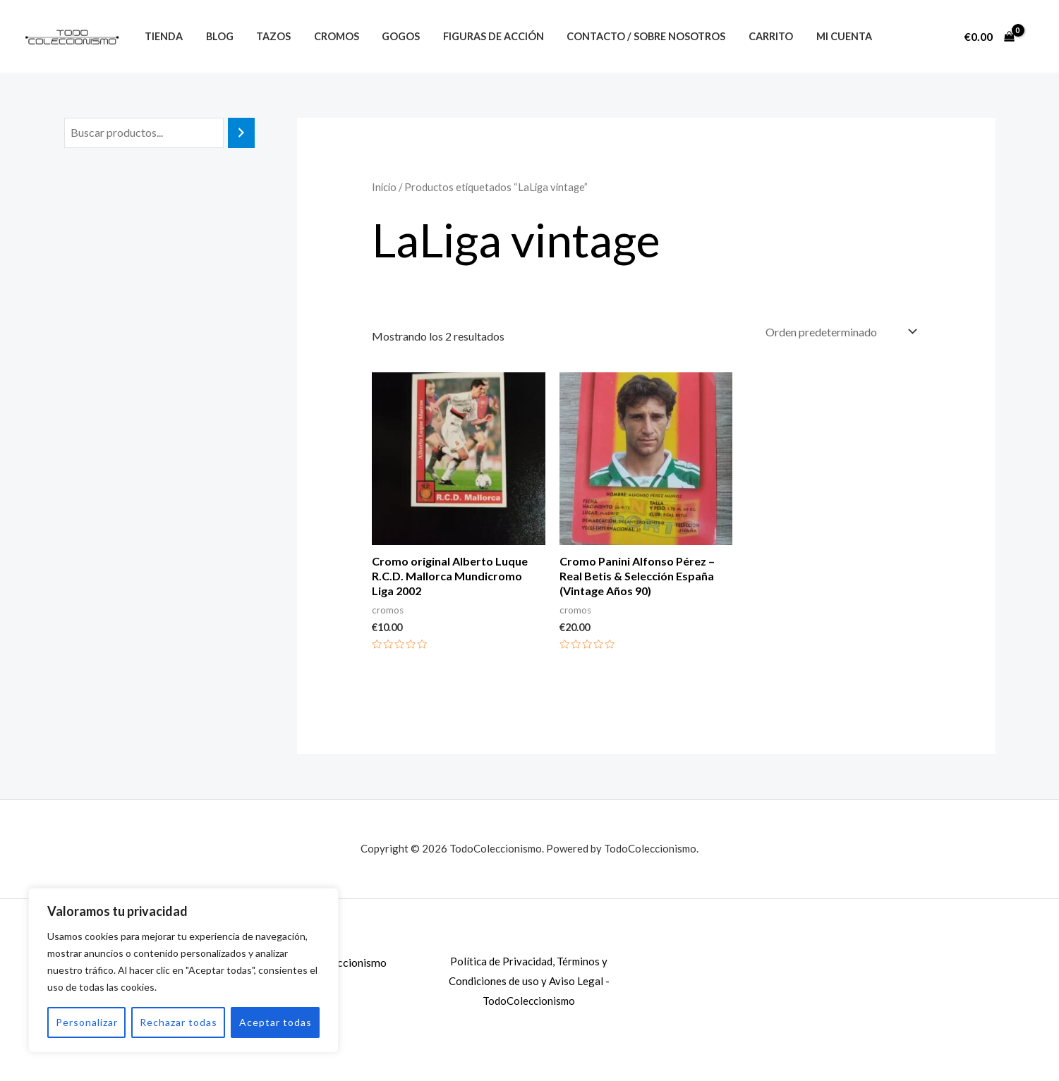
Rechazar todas (178, 1022)
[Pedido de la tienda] (840, 331)
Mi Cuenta (821, 36)
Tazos (267, 36)
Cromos (327, 36)
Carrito (751, 36)
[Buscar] (241, 133)
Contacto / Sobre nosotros (629, 36)
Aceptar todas (275, 1022)
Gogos (389, 36)
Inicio (384, 187)
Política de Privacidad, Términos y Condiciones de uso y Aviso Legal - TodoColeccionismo (529, 981)
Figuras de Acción (478, 36)
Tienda (162, 36)
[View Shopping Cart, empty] (989, 36)
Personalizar (87, 1022)
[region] (183, 970)
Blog (215, 36)
